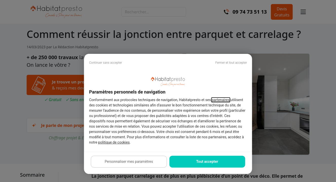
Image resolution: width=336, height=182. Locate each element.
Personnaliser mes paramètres (129, 162)
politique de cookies (113, 142)
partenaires (221, 100)
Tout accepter (207, 162)
